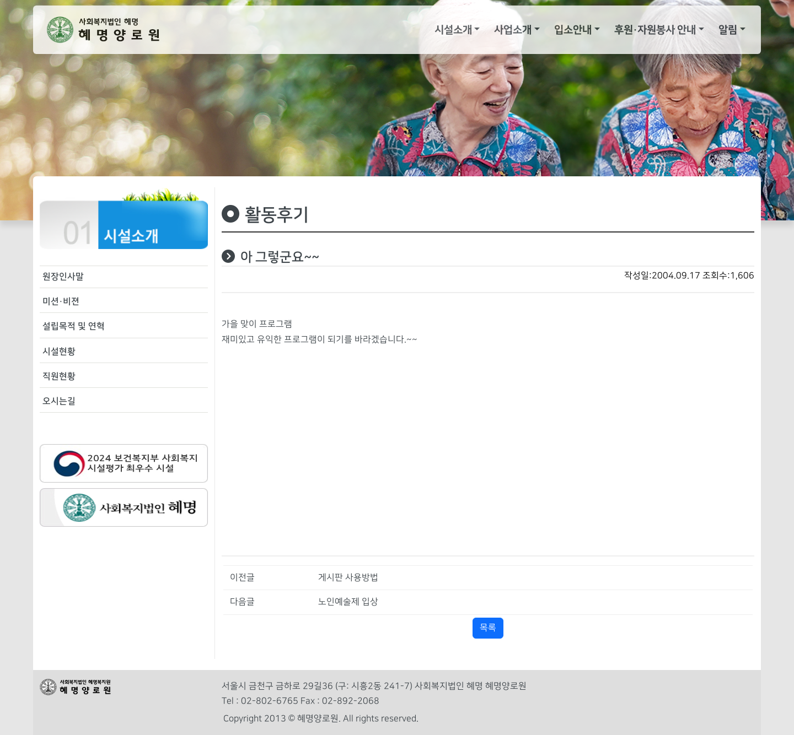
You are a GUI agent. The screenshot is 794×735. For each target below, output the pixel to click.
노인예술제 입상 (348, 602)
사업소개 (513, 30)
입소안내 (573, 30)
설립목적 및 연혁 (73, 326)
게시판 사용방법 (348, 577)
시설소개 (453, 30)
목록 (488, 628)
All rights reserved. (381, 718)
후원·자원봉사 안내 (655, 30)
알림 (727, 30)
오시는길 (59, 401)
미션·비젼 (60, 301)
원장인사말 (63, 277)
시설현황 (59, 351)
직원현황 (59, 376)
